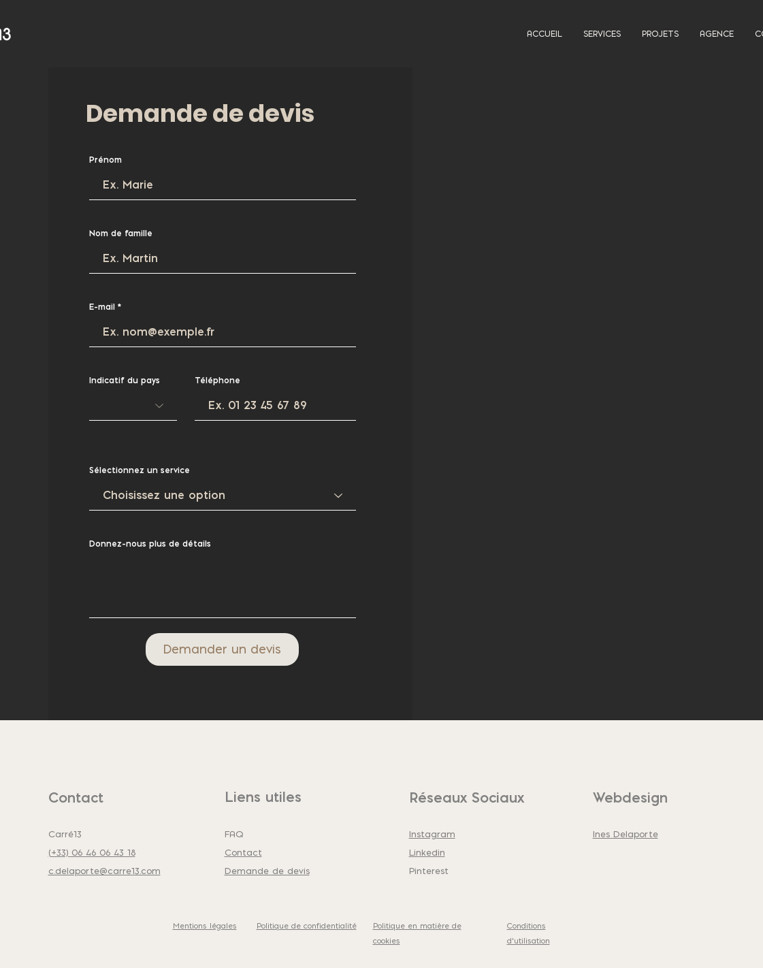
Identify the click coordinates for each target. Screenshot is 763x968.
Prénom (105, 160)
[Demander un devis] (222, 649)
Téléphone (217, 380)
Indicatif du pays (124, 380)
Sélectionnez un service (139, 470)
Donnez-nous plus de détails (150, 544)
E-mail (102, 307)
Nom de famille (120, 233)
